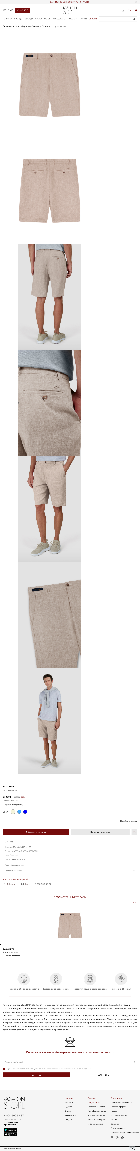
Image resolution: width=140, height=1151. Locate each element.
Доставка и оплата (13, 871)
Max (25, 884)
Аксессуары (70, 1115)
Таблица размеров (96, 1119)
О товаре (9, 842)
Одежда (68, 1106)
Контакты (115, 1119)
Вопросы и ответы (119, 1115)
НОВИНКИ (7, 19)
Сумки (68, 1111)
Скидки (93, 19)
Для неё (36, 1075)
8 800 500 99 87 (43, 884)
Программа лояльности (121, 1102)
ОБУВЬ (47, 19)
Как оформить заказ (97, 1111)
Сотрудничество (118, 1128)
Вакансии (115, 1124)
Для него (103, 1075)
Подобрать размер (128, 821)
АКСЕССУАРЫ (59, 19)
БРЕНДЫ (18, 19)
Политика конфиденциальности (125, 1132)
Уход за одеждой (95, 1124)
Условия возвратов (96, 1115)
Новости (72, 19)
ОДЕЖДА (29, 19)
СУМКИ (38, 19)
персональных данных (82, 1069)
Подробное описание (14, 865)
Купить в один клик (100, 832)
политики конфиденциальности (34, 1069)
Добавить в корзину (35, 832)
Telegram (9, 884)
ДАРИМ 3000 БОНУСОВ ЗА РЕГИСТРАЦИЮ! (70, 2)
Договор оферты (118, 1106)
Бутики (83, 19)
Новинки (69, 1102)
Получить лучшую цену (14, 804)
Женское (8, 10)
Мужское (22, 10)
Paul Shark (9, 786)
